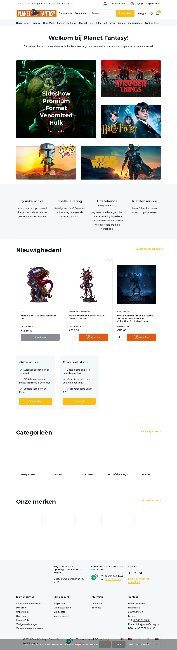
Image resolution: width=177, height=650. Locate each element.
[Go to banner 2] (131, 78)
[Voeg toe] (93, 337)
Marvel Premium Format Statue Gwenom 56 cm (88, 317)
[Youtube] (140, 573)
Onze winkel (22, 611)
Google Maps (35, 401)
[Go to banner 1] (56, 99)
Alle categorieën (149, 431)
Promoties (80, 13)
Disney (36, 23)
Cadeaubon (65, 13)
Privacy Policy (23, 620)
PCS (23, 311)
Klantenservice (119, 3)
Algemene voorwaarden (28, 603)
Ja (105, 644)
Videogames (135, 23)
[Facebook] (129, 573)
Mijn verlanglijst (61, 616)
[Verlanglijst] (151, 13)
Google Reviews (152, 3)
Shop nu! (79, 401)
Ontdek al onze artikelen (145, 249)
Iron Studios (123, 311)
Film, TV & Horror (105, 23)
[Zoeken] (101, 13)
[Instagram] (135, 573)
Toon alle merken (149, 503)
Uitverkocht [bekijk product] (40, 337)
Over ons (21, 616)
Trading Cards (153, 23)
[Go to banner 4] (46, 161)
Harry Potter (23, 23)
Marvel (83, 23)
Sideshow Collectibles (79, 311)
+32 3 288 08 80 (141, 620)
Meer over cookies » (139, 644)
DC (91, 23)
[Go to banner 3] (131, 120)
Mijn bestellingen (62, 607)
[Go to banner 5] (121, 161)
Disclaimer (21, 607)
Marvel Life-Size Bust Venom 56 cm (40, 317)
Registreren (60, 603)
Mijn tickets (59, 611)
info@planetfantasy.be (147, 624)
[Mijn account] (142, 13)
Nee (119, 644)
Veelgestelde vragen (27, 624)
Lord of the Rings (66, 23)
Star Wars (48, 23)
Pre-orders (125, 13)
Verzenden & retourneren (29, 628)
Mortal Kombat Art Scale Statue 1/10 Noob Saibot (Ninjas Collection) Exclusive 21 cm (136, 318)
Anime (121, 23)
